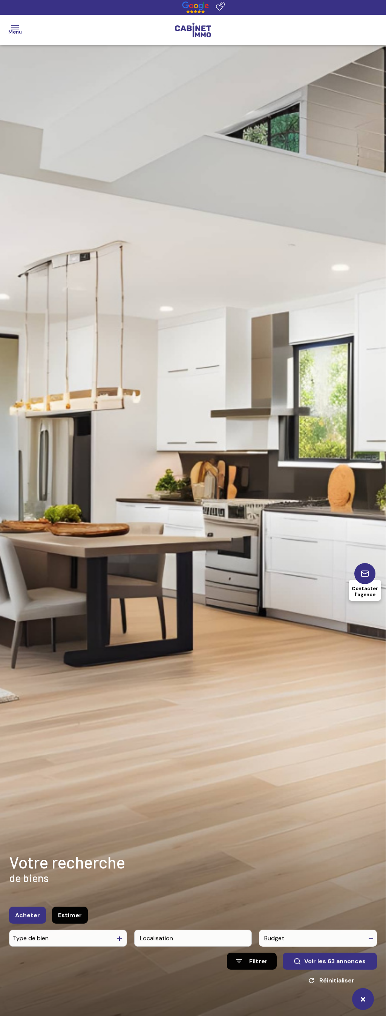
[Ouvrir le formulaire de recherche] (252, 968)
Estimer (70, 922)
